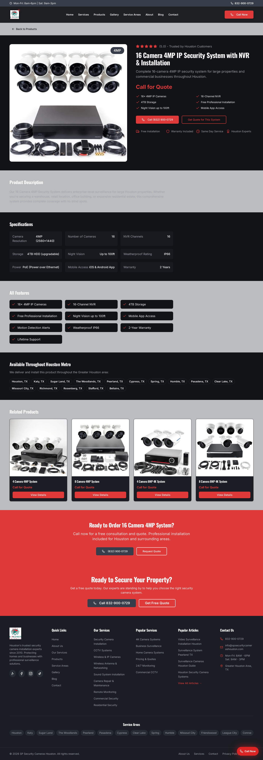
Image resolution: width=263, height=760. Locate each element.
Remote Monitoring (105, 691)
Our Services (59, 652)
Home (69, 14)
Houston (17, 732)
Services (83, 14)
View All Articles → (190, 683)
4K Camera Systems (148, 639)
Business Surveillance (148, 645)
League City (229, 732)
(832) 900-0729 (115, 551)
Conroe (247, 732)
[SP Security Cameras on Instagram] (31, 673)
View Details (38, 494)
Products (99, 14)
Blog (161, 14)
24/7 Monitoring (145, 665)
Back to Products (24, 28)
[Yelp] (12, 673)
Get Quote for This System (204, 119)
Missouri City (187, 732)
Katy (30, 732)
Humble (169, 732)
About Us (57, 645)
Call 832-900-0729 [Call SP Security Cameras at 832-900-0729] (111, 603)
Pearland (88, 732)
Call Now (239, 14)
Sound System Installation (109, 674)
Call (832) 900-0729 (157, 119)
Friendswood (209, 732)
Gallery (114, 14)
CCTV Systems (103, 650)
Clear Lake (139, 732)
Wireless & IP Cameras (107, 656)
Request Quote (152, 551)
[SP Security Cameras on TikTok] (40, 673)
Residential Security (105, 705)
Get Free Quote (157, 603)
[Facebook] (22, 673)
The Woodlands (67, 732)
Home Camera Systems (150, 652)
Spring (155, 732)
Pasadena (105, 732)
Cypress (122, 732)
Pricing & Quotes (146, 659)
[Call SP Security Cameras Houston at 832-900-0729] (248, 751)
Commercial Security (106, 698)
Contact (173, 14)
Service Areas (132, 14)
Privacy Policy (230, 753)
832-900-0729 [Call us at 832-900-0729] (244, 3)
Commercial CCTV (147, 672)
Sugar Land (46, 732)
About (149, 14)
